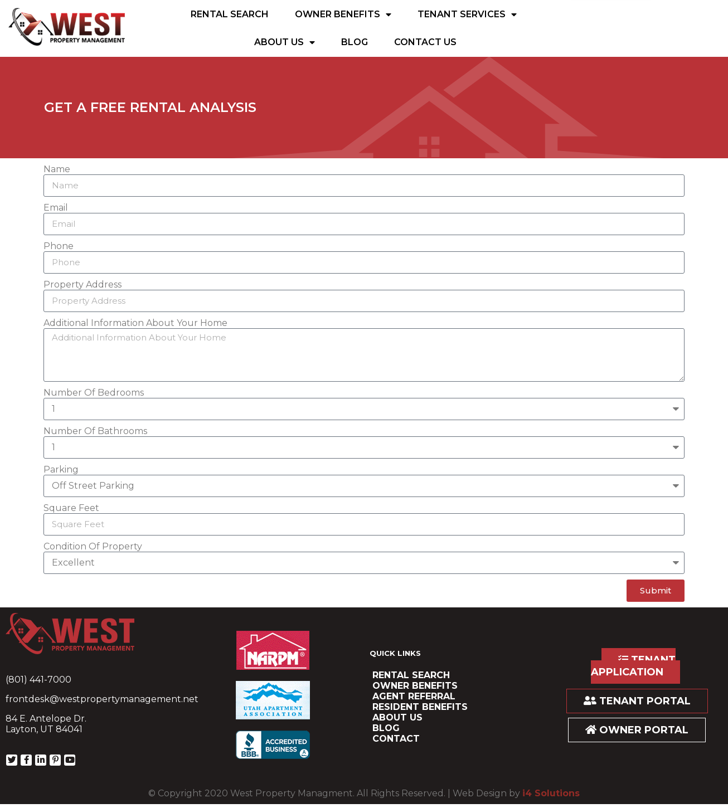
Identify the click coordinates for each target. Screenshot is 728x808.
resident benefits (420, 707)
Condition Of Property (92, 546)
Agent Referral (413, 696)
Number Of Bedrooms (93, 392)
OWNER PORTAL (636, 730)
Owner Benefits (343, 14)
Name (56, 169)
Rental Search (230, 14)
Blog (354, 42)
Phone (58, 246)
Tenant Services (467, 14)
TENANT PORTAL (637, 701)
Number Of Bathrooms (95, 431)
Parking (61, 469)
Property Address (82, 284)
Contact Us (425, 42)
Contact (396, 738)
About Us (284, 42)
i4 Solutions (551, 793)
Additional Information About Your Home (135, 323)
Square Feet (71, 508)
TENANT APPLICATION (633, 666)
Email (55, 207)
